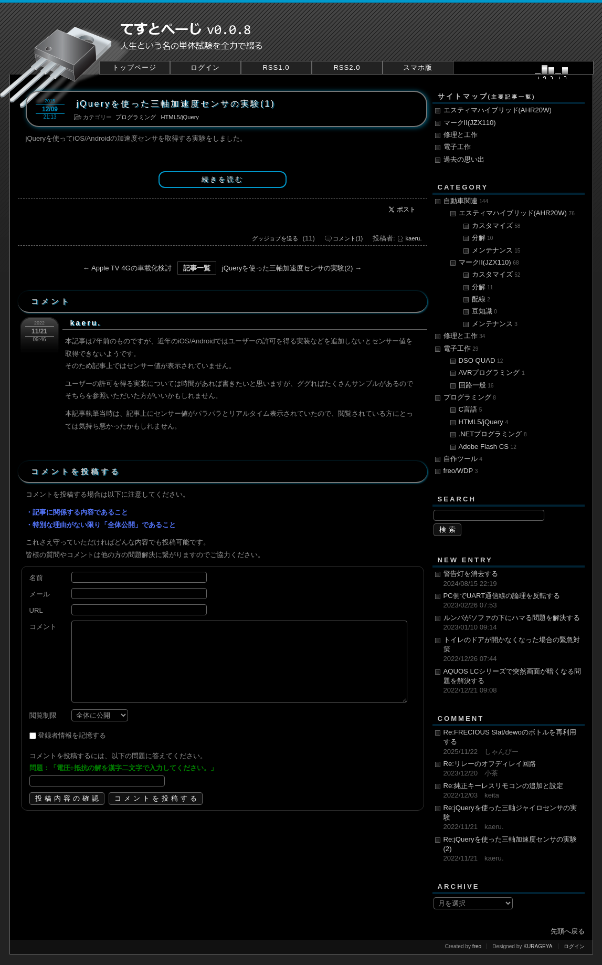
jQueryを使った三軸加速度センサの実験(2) (287, 268)
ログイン (205, 67)
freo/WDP (460, 471)
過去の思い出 (463, 159)
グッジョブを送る (275, 238)
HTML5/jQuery (180, 117)
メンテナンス (496, 250)
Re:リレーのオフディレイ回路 (512, 769)
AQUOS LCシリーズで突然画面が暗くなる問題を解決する (512, 681)
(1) (348, 238)
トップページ (134, 67)
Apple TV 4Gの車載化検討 (131, 268)
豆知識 (484, 311)
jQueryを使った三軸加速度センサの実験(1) (176, 103)
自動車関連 (466, 201)
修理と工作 (460, 135)
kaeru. (414, 238)
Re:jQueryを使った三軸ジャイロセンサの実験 (512, 818)
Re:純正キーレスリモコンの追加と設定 (512, 791)
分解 (482, 238)
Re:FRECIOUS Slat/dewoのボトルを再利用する (512, 742)
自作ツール (462, 459)
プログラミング (135, 117)
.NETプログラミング (493, 434)
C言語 (470, 409)
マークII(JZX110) (469, 123)
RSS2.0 (346, 67)
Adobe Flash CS (487, 446)
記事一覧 (196, 268)
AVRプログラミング (492, 372)
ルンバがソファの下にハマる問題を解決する (512, 623)
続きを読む (223, 179)
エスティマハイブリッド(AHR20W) (497, 110)
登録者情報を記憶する (72, 735)
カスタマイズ (496, 225)
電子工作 (457, 147)
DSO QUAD (481, 360)
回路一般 (476, 385)
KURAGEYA (537, 946)
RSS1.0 (275, 67)
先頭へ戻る (568, 931)
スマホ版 (417, 67)
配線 (481, 299)
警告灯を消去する (512, 579)
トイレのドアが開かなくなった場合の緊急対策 (512, 650)
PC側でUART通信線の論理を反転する (512, 601)
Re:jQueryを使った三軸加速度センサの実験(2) (512, 849)
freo (476, 946)
